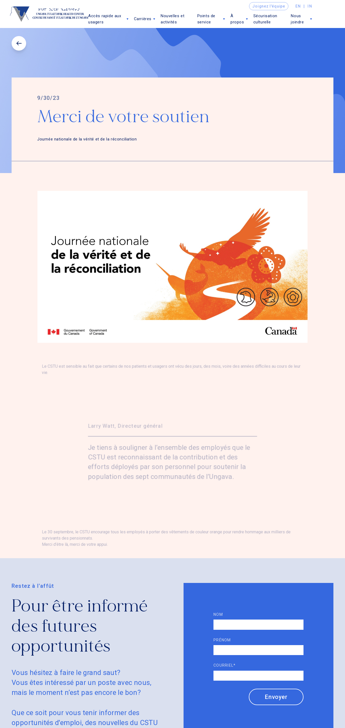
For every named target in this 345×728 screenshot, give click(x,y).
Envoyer (276, 697)
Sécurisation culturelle (265, 18)
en (298, 6)
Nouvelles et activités (172, 18)
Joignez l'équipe (268, 6)
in (310, 6)
